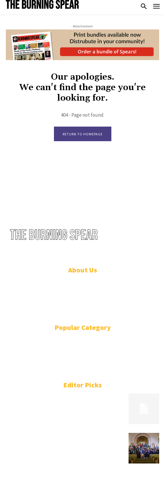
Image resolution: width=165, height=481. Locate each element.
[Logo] (42, 4)
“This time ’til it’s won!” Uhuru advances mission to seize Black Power (63, 438)
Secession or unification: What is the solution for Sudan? (63, 397)
